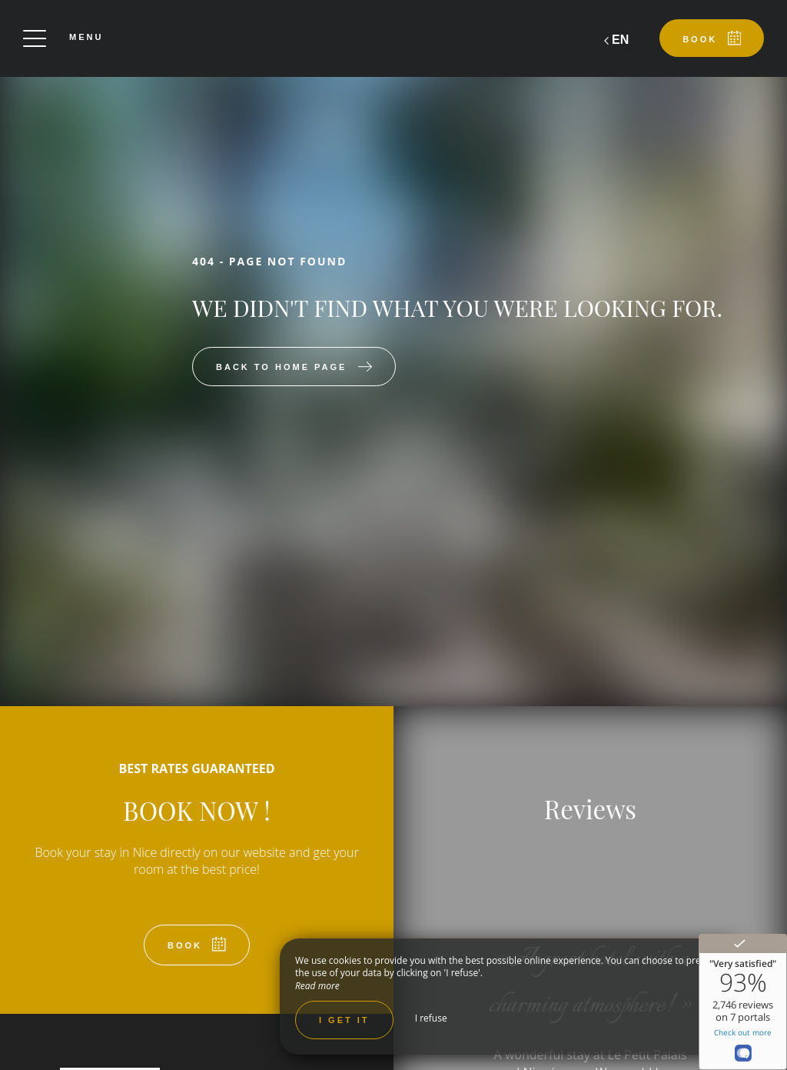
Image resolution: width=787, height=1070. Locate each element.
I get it (344, 1020)
